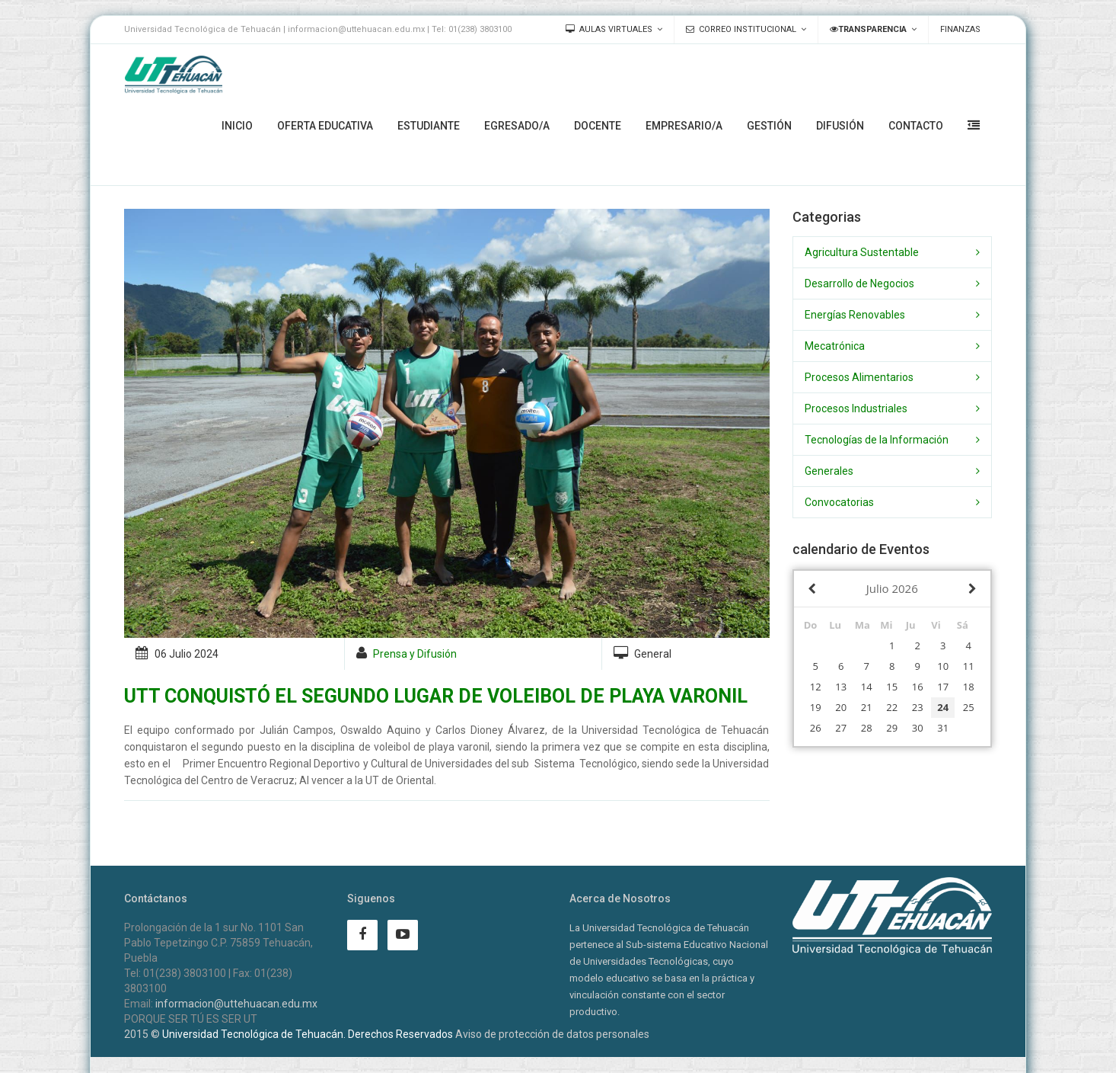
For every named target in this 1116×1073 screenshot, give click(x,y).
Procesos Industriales (856, 408)
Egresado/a (517, 126)
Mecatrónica (835, 346)
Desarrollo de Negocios (859, 283)
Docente (597, 126)
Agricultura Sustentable (862, 252)
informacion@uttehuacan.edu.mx (236, 1004)
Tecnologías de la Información (877, 440)
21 (866, 707)
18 (968, 686)
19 (815, 707)
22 (892, 707)
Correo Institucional (741, 29)
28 (866, 728)
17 (943, 686)
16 (917, 686)
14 (866, 686)
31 (943, 728)
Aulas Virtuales (609, 29)
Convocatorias (839, 502)
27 (841, 728)
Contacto (915, 126)
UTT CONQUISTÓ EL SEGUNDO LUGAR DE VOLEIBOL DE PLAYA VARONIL (436, 696)
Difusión (840, 126)
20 (841, 707)
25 (968, 707)
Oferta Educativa (325, 126)
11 (968, 666)
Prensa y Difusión (415, 654)
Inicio (237, 126)
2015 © (142, 1034)
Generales (829, 471)
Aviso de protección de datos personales (552, 1034)
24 (943, 707)
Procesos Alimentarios (859, 377)
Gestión (769, 126)
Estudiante (428, 126)
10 (943, 666)
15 (892, 686)
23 (917, 707)
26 (815, 728)
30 (917, 728)
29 (892, 728)
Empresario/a (684, 126)
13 (841, 686)
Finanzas (960, 29)
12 (815, 686)
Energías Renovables (855, 315)
